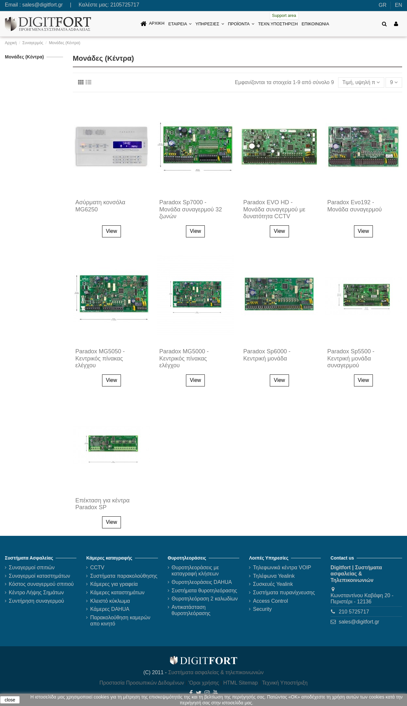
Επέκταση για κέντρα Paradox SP (102, 504)
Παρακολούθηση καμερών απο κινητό (120, 620)
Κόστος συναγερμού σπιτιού (41, 584)
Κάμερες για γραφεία (114, 584)
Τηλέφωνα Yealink (274, 576)
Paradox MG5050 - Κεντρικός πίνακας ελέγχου (100, 358)
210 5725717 (354, 611)
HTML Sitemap (240, 683)
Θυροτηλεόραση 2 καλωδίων (205, 598)
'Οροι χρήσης (203, 683)
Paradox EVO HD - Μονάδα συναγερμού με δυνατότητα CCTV (274, 209)
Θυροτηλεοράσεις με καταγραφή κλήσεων (195, 570)
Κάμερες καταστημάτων (117, 592)
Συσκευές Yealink (273, 584)
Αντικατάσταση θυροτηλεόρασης (191, 610)
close (10, 699)
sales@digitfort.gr (42, 4)
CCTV (97, 567)
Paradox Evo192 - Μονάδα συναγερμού (354, 206)
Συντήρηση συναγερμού (36, 601)
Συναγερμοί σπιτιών (32, 567)
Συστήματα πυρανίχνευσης (284, 592)
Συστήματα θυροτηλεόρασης (204, 590)
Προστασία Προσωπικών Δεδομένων (141, 683)
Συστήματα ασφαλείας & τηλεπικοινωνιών (216, 672)
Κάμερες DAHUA (109, 609)
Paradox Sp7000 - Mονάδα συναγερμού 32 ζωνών (190, 209)
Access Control (270, 601)
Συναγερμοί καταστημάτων (39, 576)
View (111, 231)
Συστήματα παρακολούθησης (123, 576)
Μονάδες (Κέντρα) (24, 56)
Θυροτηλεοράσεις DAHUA (202, 582)
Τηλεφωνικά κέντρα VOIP (282, 567)
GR (383, 5)
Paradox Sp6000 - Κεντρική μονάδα (266, 355)
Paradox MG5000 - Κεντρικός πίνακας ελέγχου (184, 358)
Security (262, 609)
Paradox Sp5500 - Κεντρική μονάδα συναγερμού (350, 358)
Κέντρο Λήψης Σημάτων (36, 592)
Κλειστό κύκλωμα (110, 601)
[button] (179, 24)
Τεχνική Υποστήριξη (285, 683)
